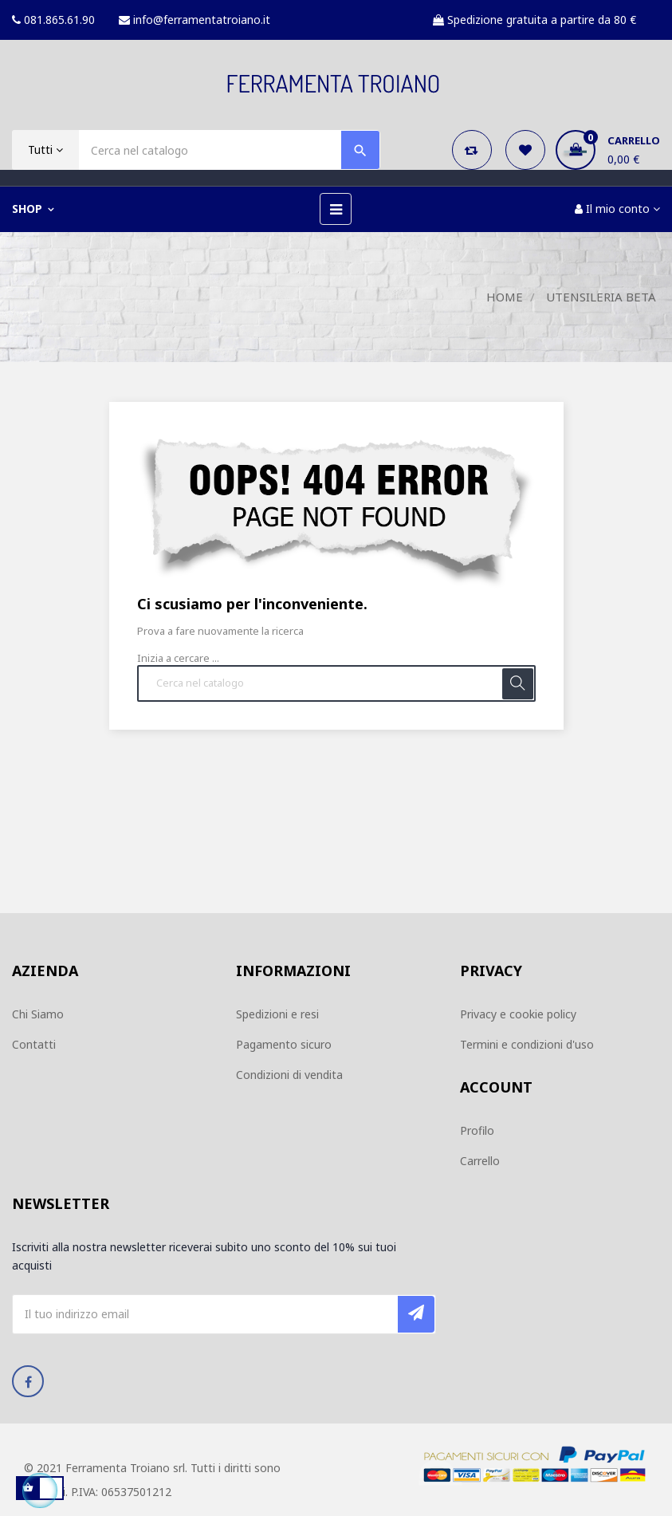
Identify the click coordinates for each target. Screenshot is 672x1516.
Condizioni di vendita (289, 1074)
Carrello (480, 1160)
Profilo (477, 1130)
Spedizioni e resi (277, 1014)
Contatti (34, 1044)
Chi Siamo (38, 1014)
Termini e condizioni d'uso (527, 1044)
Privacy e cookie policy (518, 1014)
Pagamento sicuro (284, 1044)
